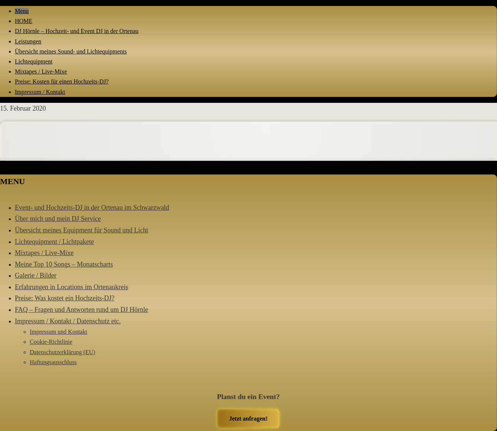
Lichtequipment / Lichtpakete (54, 241)
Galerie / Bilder (35, 275)
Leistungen (28, 41)
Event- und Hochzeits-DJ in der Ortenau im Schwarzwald (92, 207)
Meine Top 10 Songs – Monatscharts (64, 264)
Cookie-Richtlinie (51, 342)
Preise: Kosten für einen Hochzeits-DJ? (61, 81)
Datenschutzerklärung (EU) (62, 352)
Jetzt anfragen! (248, 418)
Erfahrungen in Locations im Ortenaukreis (71, 287)
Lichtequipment (33, 61)
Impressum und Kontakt (58, 332)
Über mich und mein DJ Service (58, 218)
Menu (22, 11)
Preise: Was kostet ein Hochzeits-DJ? (64, 298)
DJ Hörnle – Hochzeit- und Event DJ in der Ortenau (77, 31)
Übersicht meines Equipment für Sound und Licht (81, 230)
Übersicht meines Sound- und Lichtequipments (71, 51)
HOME (23, 21)
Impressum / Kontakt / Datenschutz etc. (68, 321)
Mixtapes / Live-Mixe (41, 71)
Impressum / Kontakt (40, 92)
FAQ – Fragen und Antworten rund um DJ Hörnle (81, 309)
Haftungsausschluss (53, 362)
